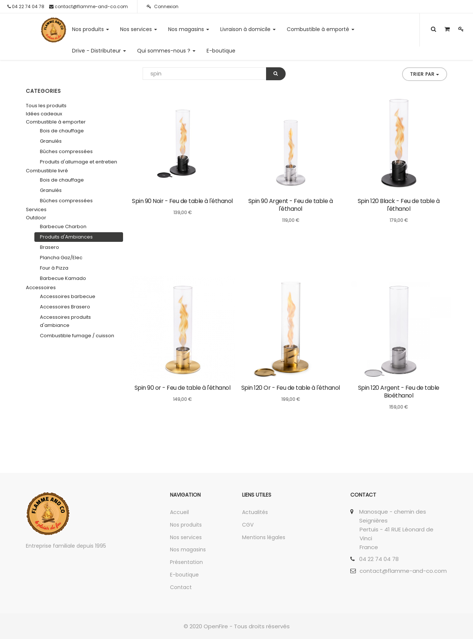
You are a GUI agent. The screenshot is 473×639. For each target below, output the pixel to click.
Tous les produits (46, 105)
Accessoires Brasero (65, 306)
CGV (247, 524)
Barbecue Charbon (63, 226)
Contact (181, 587)
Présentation (186, 562)
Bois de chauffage (62, 130)
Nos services (186, 537)
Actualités (255, 512)
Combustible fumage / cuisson (77, 335)
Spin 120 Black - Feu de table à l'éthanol (399, 205)
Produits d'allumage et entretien (78, 161)
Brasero (49, 247)
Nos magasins (188, 549)
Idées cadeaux (44, 113)
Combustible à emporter (56, 121)
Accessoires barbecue (67, 296)
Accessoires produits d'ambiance (65, 321)
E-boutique (184, 574)
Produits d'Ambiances (66, 236)
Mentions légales (263, 537)
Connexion (162, 6)
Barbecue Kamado (63, 278)
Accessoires (41, 287)
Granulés (51, 141)
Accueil (179, 512)
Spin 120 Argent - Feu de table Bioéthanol (398, 391)
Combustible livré (47, 170)
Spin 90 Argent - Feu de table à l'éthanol (290, 205)
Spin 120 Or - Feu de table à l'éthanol (290, 387)
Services (36, 209)
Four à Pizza (54, 267)
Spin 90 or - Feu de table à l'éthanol (183, 387)
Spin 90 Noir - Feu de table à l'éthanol (182, 201)
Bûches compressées (66, 151)
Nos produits (186, 524)
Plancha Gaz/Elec (61, 257)
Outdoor (36, 217)
